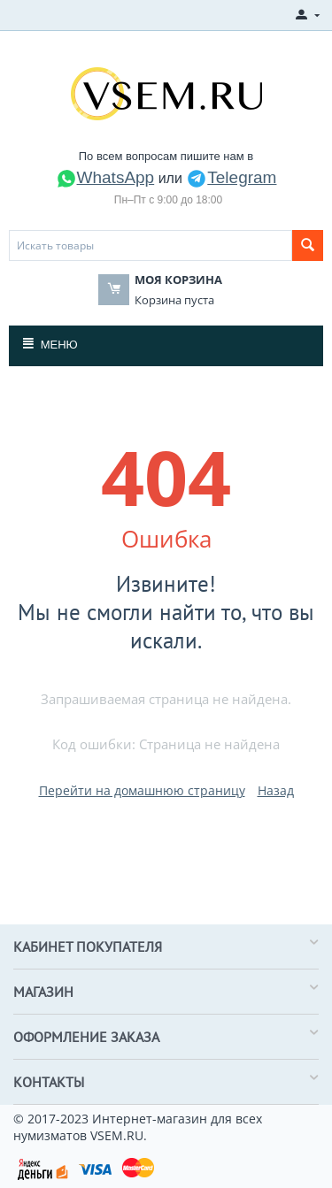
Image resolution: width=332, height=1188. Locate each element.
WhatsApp (105, 177)
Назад (276, 790)
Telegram (231, 177)
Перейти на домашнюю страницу (142, 790)
